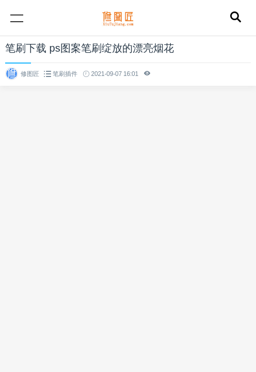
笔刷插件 (65, 74)
